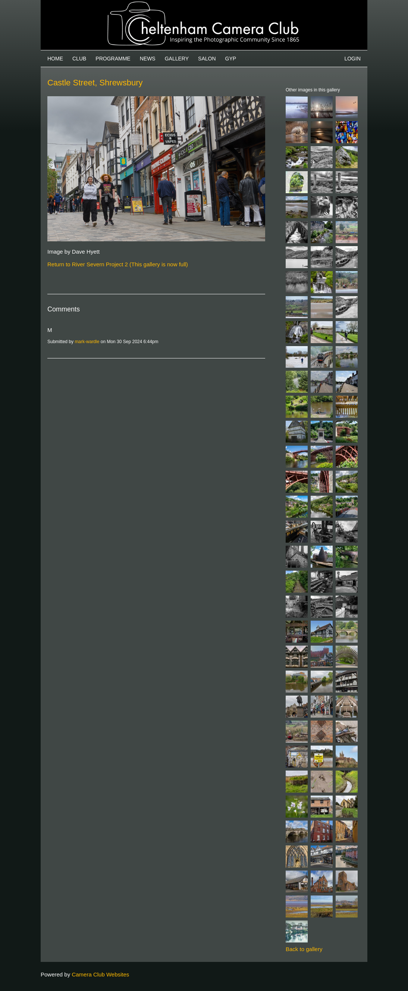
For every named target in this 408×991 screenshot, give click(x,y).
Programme (112, 59)
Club (79, 59)
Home (55, 59)
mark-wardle (87, 341)
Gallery (177, 59)
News (148, 59)
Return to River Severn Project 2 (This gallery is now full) (117, 264)
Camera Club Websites (100, 974)
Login (352, 59)
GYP (230, 59)
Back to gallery (304, 949)
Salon (207, 59)
